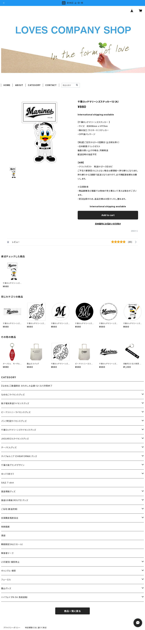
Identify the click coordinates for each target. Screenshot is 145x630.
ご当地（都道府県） (9, 509)
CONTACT (51, 85)
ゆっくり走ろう (7, 474)
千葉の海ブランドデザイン (12, 465)
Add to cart (108, 215)
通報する (134, 231)
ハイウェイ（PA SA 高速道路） (14, 597)
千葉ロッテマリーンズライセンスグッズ (18, 430)
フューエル (6, 579)
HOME (6, 85)
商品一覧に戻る (72, 611)
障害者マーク (7, 553)
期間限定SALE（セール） (12, 544)
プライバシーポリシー (11, 628)
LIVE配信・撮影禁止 (10, 562)
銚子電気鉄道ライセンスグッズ (15, 403)
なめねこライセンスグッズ (13, 394)
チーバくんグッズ (8, 447)
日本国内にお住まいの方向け (108, 224)
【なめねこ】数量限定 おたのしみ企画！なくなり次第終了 (26, 386)
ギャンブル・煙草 (8, 570)
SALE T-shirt (7, 482)
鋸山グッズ (6, 588)
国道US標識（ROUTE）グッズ (14, 500)
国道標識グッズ (8, 491)
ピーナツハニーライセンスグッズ (15, 412)
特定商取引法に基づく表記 (36, 628)
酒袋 (3, 535)
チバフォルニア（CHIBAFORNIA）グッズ (19, 456)
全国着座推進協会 (9, 518)
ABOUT (19, 85)
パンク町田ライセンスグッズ (13, 421)
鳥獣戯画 (5, 526)
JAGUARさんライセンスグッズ (15, 438)
